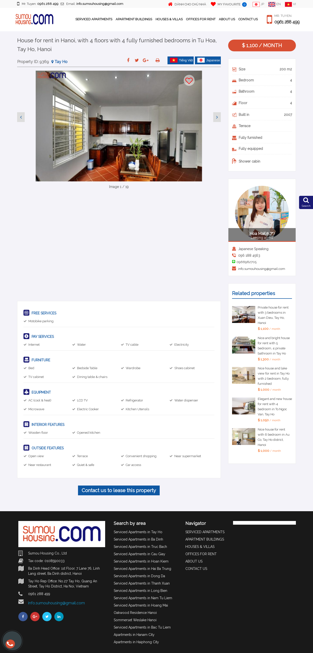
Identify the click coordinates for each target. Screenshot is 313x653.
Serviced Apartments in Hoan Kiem (141, 561)
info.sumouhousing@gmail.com (261, 269)
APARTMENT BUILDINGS (134, 19)
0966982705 (246, 262)
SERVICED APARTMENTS (93, 19)
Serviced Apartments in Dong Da (139, 576)
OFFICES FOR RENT (200, 19)
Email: (92, 4)
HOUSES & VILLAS (169, 19)
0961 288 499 (287, 22)
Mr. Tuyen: (37, 3)
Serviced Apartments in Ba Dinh (138, 539)
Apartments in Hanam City (134, 635)
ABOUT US (227, 19)
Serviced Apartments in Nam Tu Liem (143, 598)
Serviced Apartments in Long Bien (140, 591)
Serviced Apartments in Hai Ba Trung (142, 569)
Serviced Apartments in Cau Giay (139, 554)
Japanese (208, 60)
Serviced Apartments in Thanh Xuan (142, 583)
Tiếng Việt (181, 60)
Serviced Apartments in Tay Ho (138, 532)
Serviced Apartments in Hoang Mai (141, 605)
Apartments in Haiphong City (136, 642)
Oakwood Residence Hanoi (135, 613)
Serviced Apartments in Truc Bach (140, 547)
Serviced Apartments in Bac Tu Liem (142, 627)
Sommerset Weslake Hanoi (135, 620)
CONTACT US (248, 19)
